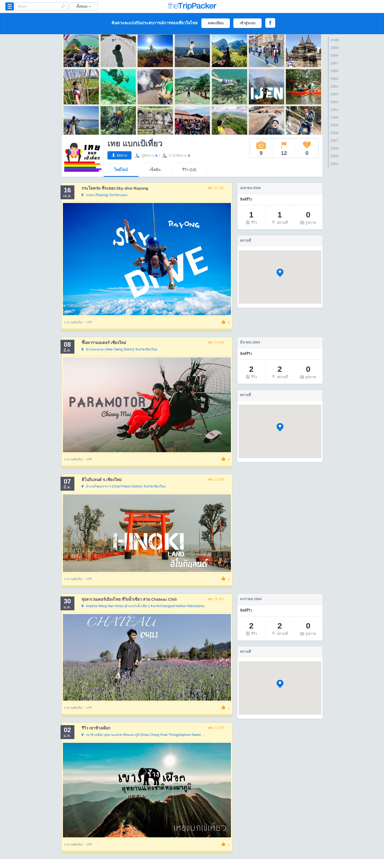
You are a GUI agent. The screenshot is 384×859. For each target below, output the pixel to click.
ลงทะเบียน (215, 23)
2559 (334, 125)
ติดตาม (122, 155)
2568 (334, 55)
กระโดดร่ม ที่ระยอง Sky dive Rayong (115, 188)
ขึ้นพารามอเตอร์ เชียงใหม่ (104, 342)
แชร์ (89, 322)
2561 (334, 110)
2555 (334, 156)
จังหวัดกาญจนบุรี (144, 735)
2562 (334, 102)
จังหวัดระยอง (104, 195)
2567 (334, 63)
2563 (334, 94)
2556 (334, 148)
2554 (334, 164)
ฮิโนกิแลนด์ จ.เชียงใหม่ (102, 479)
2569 (334, 48)
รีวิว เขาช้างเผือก (96, 728)
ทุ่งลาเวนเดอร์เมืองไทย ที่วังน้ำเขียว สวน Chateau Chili (129, 599)
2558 (334, 133)
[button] (280, 273)
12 (284, 148)
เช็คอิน (155, 169)
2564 (334, 86)
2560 (334, 117)
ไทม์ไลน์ (121, 169)
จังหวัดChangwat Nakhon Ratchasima (143, 606)
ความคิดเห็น (73, 322)
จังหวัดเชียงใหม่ (119, 349)
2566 (334, 71)
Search (63, 6)
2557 (334, 141)
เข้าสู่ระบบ (247, 23)
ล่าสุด (335, 40)
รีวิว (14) (189, 169)
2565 (334, 79)
